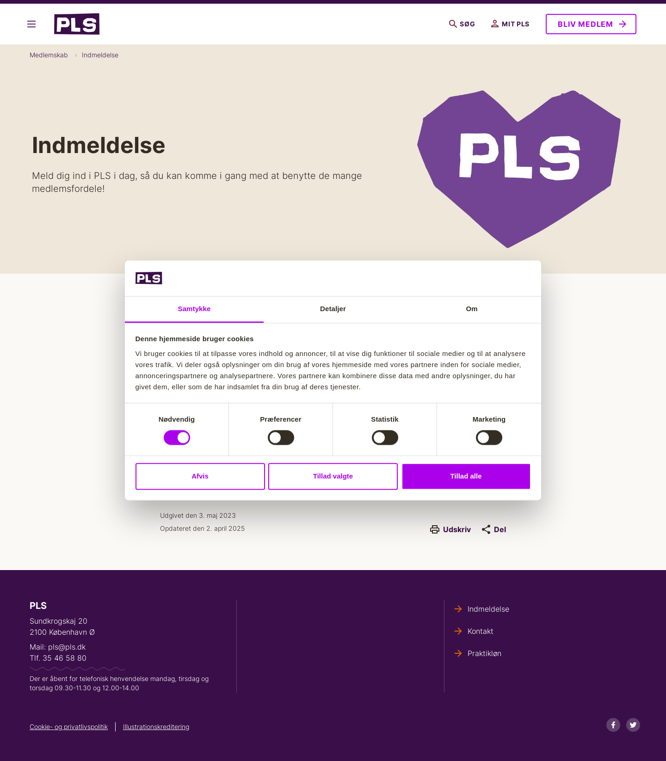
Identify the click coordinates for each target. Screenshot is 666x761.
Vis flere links (31, 24)
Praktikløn (484, 653)
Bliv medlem (585, 24)
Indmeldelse (100, 55)
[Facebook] (613, 725)
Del (494, 529)
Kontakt (480, 631)
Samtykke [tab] (194, 309)
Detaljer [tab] (333, 309)
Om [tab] (471, 309)
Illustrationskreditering (156, 726)
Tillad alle (465, 476)
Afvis (200, 476)
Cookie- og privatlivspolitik (69, 726)
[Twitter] (633, 725)
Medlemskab (49, 55)
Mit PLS (510, 24)
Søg (462, 24)
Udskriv (450, 529)
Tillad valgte (333, 476)
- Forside (77, 24)
